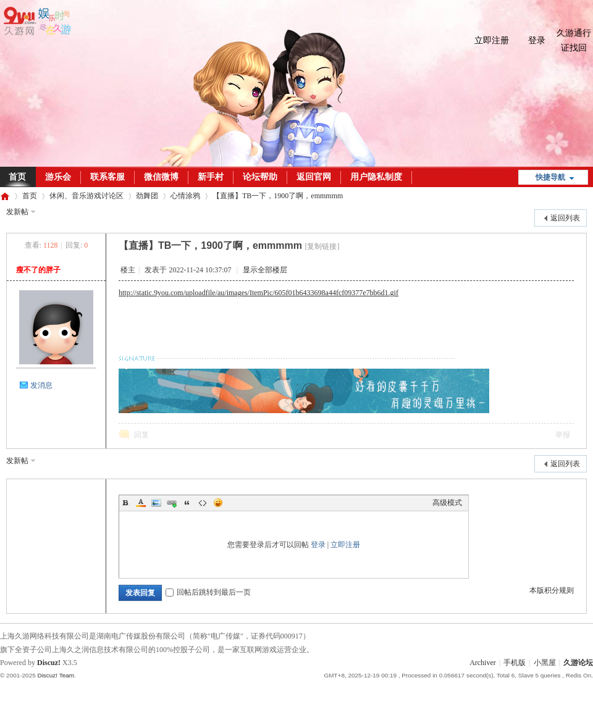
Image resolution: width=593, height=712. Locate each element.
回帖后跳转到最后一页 (208, 592)
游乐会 (58, 177)
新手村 (211, 177)
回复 (141, 434)
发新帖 (17, 211)
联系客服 (107, 177)
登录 (536, 40)
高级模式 (447, 502)
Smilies (218, 502)
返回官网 (313, 177)
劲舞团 (147, 195)
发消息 (41, 385)
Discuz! (49, 662)
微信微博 (161, 177)
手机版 (514, 662)
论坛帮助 (260, 177)
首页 (29, 195)
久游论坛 (5, 196)
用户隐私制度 (376, 177)
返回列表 (565, 218)
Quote (187, 502)
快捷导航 (550, 177)
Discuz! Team (55, 675)
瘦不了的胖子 (38, 270)
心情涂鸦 (185, 195)
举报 (562, 434)
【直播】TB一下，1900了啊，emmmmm (277, 195)
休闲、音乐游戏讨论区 (86, 195)
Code (202, 502)
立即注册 (491, 40)
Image (156, 502)
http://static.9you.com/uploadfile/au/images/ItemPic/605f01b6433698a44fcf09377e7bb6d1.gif (258, 292)
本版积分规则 (551, 590)
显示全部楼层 (265, 270)
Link (172, 502)
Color (141, 502)
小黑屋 (545, 662)
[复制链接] (322, 246)
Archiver (482, 662)
